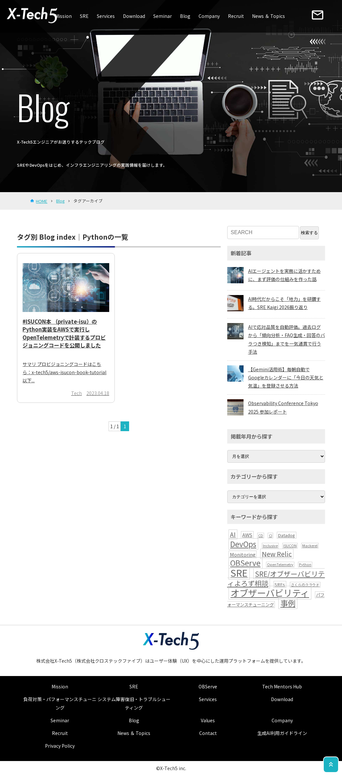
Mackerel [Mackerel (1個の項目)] (310, 545)
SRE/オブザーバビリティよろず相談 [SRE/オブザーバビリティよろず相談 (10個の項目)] (276, 578)
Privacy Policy (60, 745)
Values (208, 720)
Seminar (162, 16)
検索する (309, 232)
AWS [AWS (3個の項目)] (247, 534)
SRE (84, 16)
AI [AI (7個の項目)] (233, 534)
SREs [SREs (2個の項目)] (280, 584)
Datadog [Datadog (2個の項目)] (286, 535)
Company (209, 16)
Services (106, 16)
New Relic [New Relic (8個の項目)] (277, 553)
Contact (208, 733)
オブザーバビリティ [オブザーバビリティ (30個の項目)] (269, 592)
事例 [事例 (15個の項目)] (287, 603)
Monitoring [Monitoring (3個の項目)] (243, 554)
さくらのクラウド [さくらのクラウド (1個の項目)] (305, 584)
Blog (185, 16)
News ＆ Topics (268, 16)
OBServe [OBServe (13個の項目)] (245, 562)
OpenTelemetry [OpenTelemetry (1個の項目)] (280, 564)
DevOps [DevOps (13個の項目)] (243, 544)
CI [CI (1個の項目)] (270, 535)
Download (134, 16)
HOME (41, 201)
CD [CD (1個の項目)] (260, 535)
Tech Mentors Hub (282, 686)
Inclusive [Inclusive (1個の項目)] (270, 545)
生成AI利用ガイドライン (282, 733)
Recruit (236, 16)
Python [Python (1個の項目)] (305, 564)
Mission (63, 16)
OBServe (208, 686)
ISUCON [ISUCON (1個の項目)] (290, 545)
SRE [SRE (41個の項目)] (238, 572)
